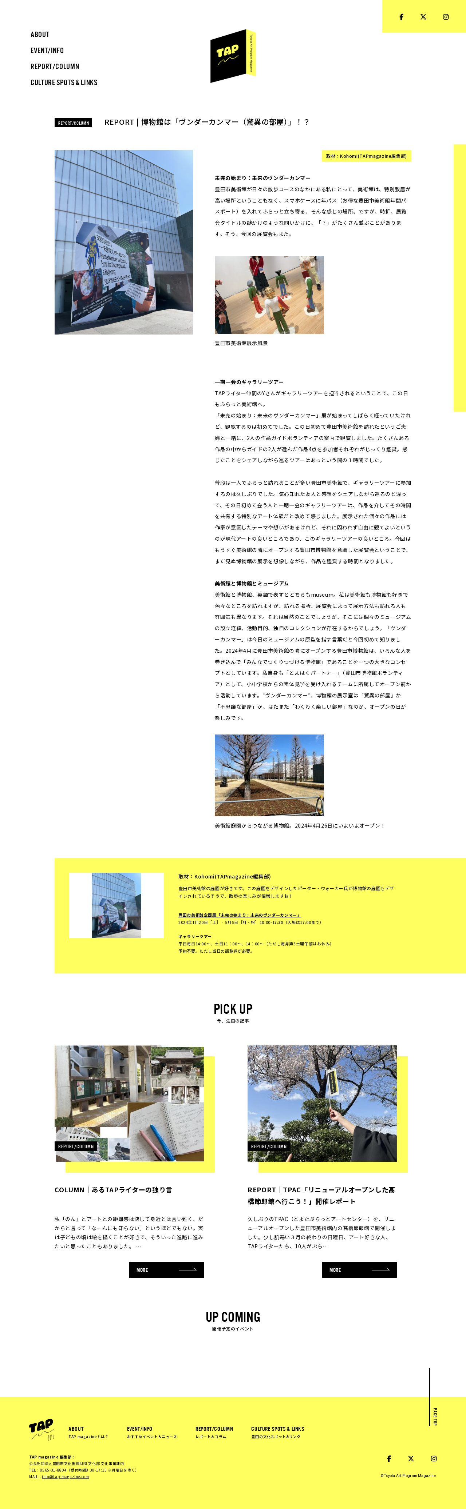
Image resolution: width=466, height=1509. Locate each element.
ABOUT (88, 1432)
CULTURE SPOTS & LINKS (277, 1432)
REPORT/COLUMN (214, 1432)
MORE (167, 1269)
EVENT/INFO (152, 1432)
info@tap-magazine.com (65, 1476)
